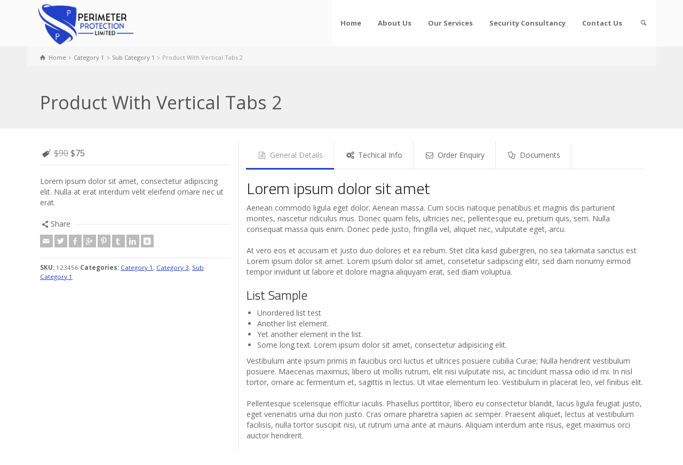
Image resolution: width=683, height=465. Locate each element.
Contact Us (602, 23)
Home (350, 23)
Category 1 (137, 267)
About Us (394, 23)
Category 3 (172, 267)
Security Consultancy (527, 23)
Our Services (450, 23)
